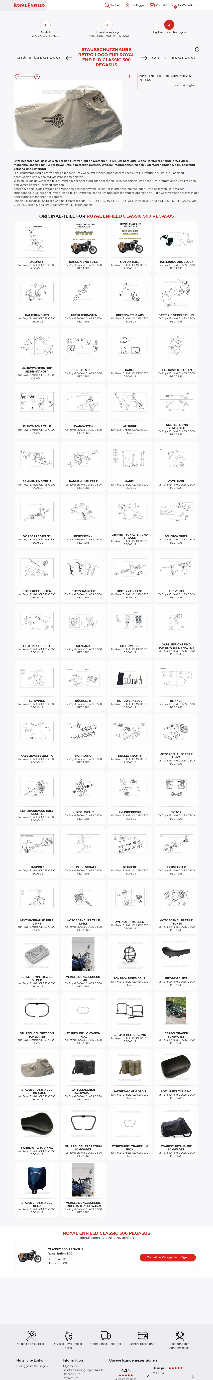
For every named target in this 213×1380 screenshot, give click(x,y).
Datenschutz (71, 1374)
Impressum (70, 1378)
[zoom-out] (17, 76)
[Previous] (68, 58)
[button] (197, 49)
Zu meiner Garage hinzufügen (168, 1257)
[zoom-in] (37, 76)
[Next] (144, 58)
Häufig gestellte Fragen (32, 1366)
